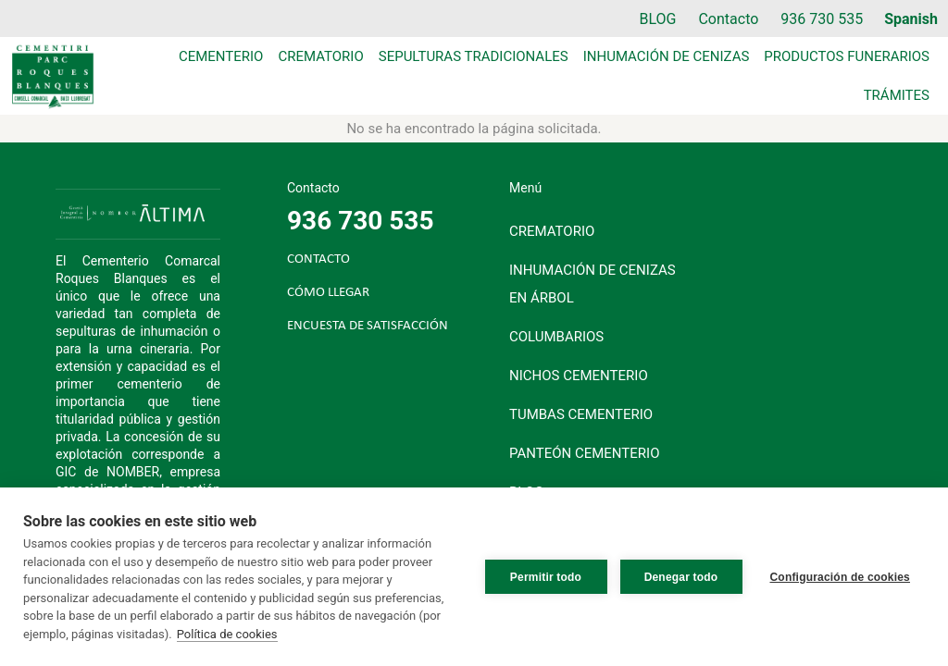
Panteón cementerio (584, 453)
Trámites (896, 95)
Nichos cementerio (578, 375)
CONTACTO (318, 259)
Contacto (728, 19)
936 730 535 (821, 19)
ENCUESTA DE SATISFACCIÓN (367, 326)
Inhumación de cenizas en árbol (592, 284)
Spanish (911, 19)
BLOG (657, 19)
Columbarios (556, 336)
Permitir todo (545, 577)
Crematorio (320, 56)
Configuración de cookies (840, 577)
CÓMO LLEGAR (328, 293)
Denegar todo (681, 577)
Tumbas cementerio (581, 414)
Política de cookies (227, 634)
